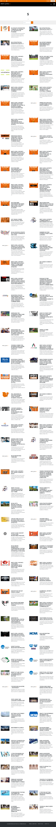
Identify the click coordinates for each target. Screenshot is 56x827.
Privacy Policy (40, 823)
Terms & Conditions (33, 823)
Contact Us (47, 823)
